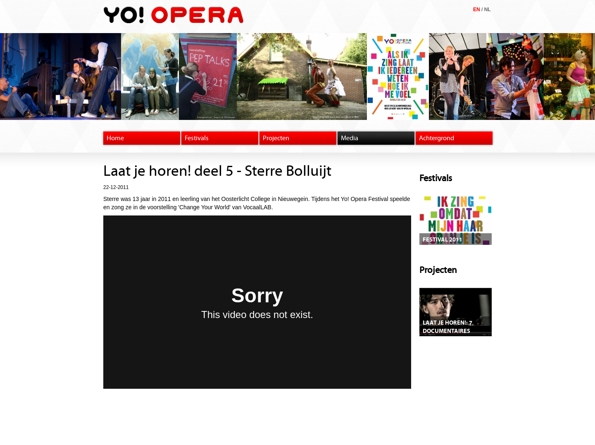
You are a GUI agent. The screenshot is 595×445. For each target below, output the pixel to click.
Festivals (197, 138)
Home (115, 138)
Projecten (276, 138)
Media (349, 138)
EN (476, 9)
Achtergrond (436, 138)
